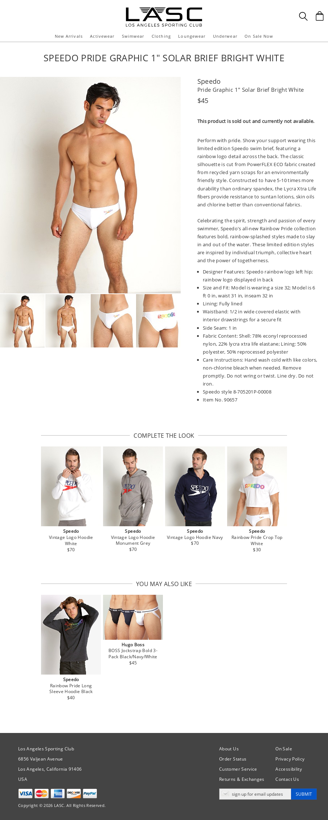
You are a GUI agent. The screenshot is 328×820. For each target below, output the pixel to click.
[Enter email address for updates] (255, 794)
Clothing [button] (161, 36)
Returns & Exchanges (242, 779)
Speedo (209, 81)
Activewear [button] (102, 36)
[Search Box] (303, 16)
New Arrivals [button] (69, 36)
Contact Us (287, 779)
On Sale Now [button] (259, 36)
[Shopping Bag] (319, 16)
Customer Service (238, 769)
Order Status (232, 759)
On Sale (283, 749)
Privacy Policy (289, 759)
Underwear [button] (225, 36)
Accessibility (288, 769)
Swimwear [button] (133, 36)
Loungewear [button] (191, 36)
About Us (229, 749)
